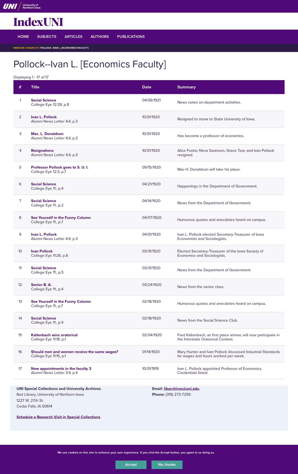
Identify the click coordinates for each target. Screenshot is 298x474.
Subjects (46, 36)
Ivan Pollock (42, 251)
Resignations (42, 150)
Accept (131, 464)
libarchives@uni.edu (181, 388)
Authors (100, 36)
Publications (131, 36)
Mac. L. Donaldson (47, 133)
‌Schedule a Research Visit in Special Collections (58, 417)
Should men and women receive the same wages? (74, 351)
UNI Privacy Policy (228, 452)
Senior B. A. (41, 284)
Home (23, 36)
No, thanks (167, 464)
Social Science (43, 100)
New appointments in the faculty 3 (61, 368)
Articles (73, 36)
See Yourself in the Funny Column (61, 217)
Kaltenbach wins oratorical (54, 335)
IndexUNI (38, 21)
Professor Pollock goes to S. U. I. (59, 167)
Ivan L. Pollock (44, 117)
